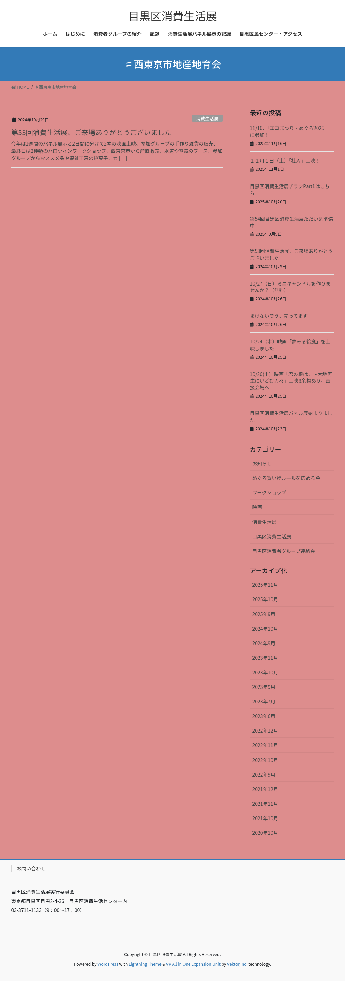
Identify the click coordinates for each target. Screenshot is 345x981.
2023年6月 (264, 715)
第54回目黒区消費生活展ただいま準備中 (291, 222)
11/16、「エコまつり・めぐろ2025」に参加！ (289, 131)
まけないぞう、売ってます (279, 315)
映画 (257, 506)
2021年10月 (265, 818)
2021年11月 (265, 803)
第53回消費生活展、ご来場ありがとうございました (91, 132)
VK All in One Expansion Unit (193, 964)
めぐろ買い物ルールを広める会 (286, 477)
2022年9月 (264, 774)
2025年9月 (264, 614)
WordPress (107, 964)
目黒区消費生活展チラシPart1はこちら (290, 189)
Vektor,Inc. (237, 964)
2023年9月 (264, 686)
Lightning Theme (145, 964)
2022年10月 (265, 759)
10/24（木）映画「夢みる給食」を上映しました (290, 345)
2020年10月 (265, 832)
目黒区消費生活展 (271, 536)
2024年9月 (264, 643)
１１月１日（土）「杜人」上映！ (285, 160)
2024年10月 (265, 628)
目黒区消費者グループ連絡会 (283, 551)
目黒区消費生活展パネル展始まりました (291, 416)
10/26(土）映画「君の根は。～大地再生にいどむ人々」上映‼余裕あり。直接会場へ (291, 380)
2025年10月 (265, 599)
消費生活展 (207, 118)
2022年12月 (265, 730)
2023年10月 (265, 672)
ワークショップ (269, 492)
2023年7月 (264, 701)
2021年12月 (265, 789)
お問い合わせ (31, 868)
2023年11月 (265, 657)
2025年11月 (265, 584)
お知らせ (262, 463)
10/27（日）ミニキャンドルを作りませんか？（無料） (290, 287)
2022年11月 (265, 745)
